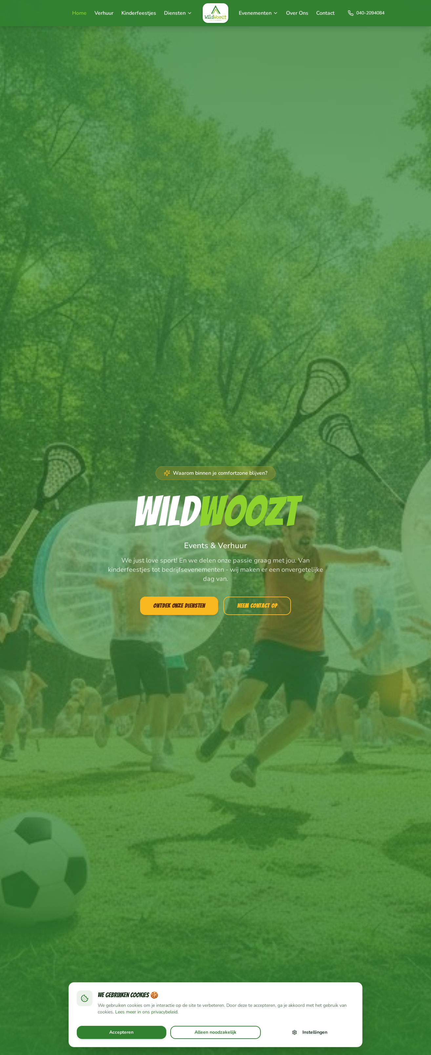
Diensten (178, 13)
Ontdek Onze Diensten (179, 606)
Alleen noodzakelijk (215, 1032)
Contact (325, 13)
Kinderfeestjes (138, 13)
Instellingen (309, 1032)
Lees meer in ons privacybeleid (146, 1012)
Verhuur (103, 13)
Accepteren (121, 1032)
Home (79, 13)
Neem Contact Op (257, 606)
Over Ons (297, 13)
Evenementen (258, 13)
